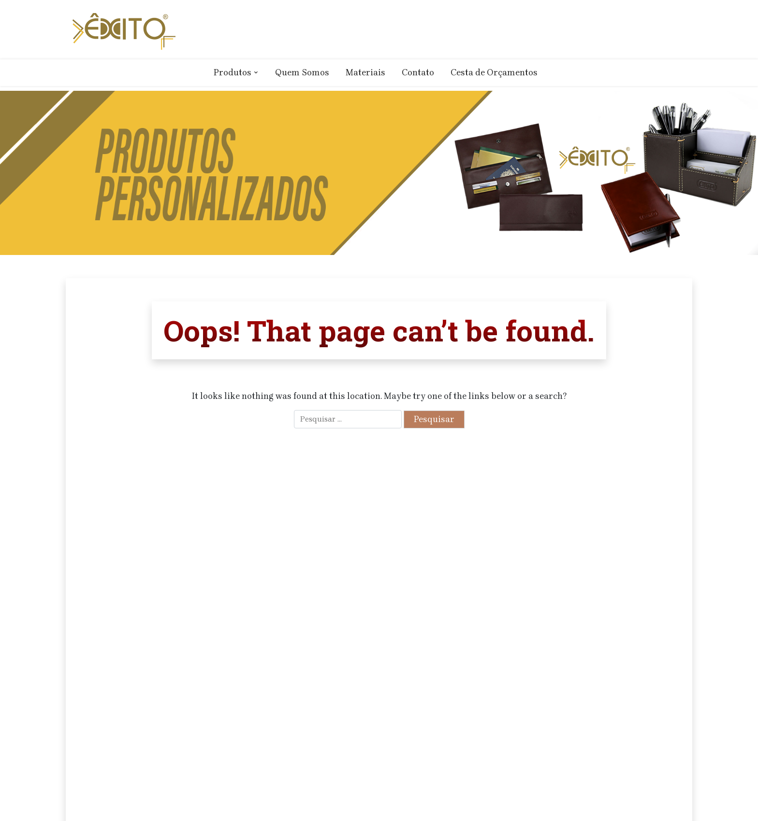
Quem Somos (302, 72)
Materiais (365, 72)
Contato (418, 72)
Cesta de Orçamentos (494, 72)
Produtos (232, 72)
